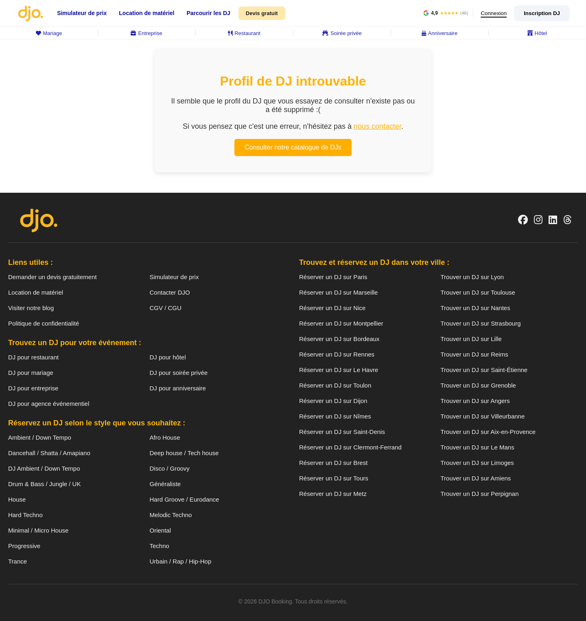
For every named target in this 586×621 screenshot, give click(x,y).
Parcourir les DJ (208, 13)
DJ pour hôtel (168, 357)
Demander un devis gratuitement (52, 276)
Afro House (165, 437)
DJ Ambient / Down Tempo (44, 468)
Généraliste (165, 483)
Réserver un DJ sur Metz (333, 493)
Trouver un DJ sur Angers (475, 400)
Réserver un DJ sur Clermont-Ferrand (350, 447)
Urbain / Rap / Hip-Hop (181, 561)
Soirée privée (342, 33)
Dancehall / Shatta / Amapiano (49, 452)
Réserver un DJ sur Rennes (336, 354)
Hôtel (537, 33)
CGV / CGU (165, 307)
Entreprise (146, 33)
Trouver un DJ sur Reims (474, 354)
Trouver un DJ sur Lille (471, 338)
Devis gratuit (262, 13)
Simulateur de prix (82, 13)
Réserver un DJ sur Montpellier (341, 323)
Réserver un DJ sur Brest (333, 462)
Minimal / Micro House (38, 530)
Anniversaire (439, 33)
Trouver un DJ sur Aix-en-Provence (488, 431)
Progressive (24, 545)
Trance (17, 561)
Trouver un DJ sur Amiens (476, 478)
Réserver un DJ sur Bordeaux (339, 338)
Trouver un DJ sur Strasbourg (481, 323)
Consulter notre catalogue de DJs (293, 147)
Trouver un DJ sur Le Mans (477, 447)
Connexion (493, 13)
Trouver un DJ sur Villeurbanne (483, 416)
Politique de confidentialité (43, 323)
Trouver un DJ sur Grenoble (478, 385)
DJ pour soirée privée (179, 372)
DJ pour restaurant (33, 357)
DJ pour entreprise (33, 388)
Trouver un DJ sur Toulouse (478, 292)
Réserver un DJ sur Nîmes (335, 416)
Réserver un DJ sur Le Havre (338, 369)
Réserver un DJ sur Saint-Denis (342, 431)
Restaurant (244, 33)
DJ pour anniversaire (178, 388)
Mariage (49, 33)
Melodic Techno (171, 514)
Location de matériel (146, 13)
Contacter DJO (170, 292)
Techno (159, 545)
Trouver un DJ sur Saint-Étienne (484, 369)
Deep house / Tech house (184, 452)
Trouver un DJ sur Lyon (472, 276)
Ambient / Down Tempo (39, 437)
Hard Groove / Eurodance (184, 499)
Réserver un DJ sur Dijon (333, 400)
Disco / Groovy (170, 468)
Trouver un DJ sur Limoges (477, 462)
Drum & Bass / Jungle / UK (44, 483)
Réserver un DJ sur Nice (332, 307)
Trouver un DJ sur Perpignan (480, 493)
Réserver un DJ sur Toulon (335, 385)
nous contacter (377, 126)
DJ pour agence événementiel (48, 403)
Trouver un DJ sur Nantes (475, 307)
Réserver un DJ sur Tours (333, 478)
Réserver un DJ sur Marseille (338, 292)
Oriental (160, 530)
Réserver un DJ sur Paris (333, 276)
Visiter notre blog (31, 307)
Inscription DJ (542, 13)
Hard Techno (25, 514)
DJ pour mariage (30, 372)
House (17, 499)
